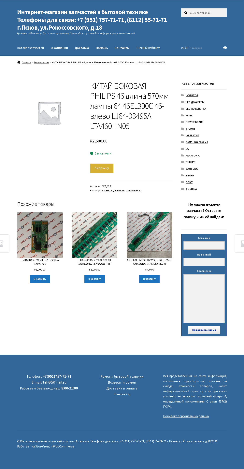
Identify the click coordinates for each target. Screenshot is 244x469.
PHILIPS (190, 162)
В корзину (101, 168)
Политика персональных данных (186, 416)
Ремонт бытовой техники (121, 376)
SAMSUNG (192, 168)
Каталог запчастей (30, 48)
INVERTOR (192, 95)
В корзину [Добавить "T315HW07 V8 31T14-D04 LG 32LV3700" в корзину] (40, 279)
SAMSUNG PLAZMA (197, 142)
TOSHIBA (191, 189)
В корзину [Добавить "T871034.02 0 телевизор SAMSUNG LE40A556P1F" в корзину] (94, 279)
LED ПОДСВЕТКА (114, 190)
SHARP (190, 175)
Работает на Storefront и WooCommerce (45, 446)
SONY (189, 182)
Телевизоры (41, 62)
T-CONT (190, 128)
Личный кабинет (148, 48)
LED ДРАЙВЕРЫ (195, 102)
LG (187, 149)
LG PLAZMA (192, 135)
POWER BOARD (195, 122)
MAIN (189, 115)
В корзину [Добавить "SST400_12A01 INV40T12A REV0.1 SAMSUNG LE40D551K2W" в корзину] (149, 279)
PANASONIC (193, 155)
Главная (26, 62)
